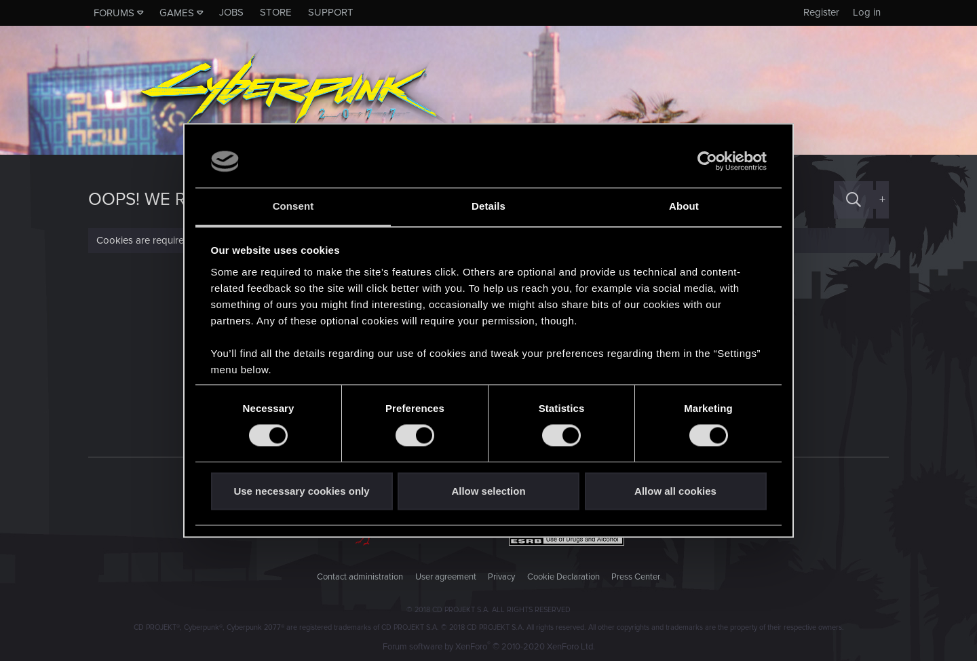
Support (330, 12)
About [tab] (684, 206)
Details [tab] (488, 206)
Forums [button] (114, 13)
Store (276, 12)
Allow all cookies (675, 491)
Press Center (635, 576)
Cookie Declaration (563, 576)
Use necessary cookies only (301, 491)
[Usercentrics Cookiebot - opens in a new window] (707, 161)
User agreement (445, 576)
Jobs (231, 12)
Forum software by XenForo (489, 646)
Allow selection (488, 491)
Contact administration (360, 576)
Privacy (501, 576)
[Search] (853, 200)
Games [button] (176, 13)
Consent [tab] (293, 206)
